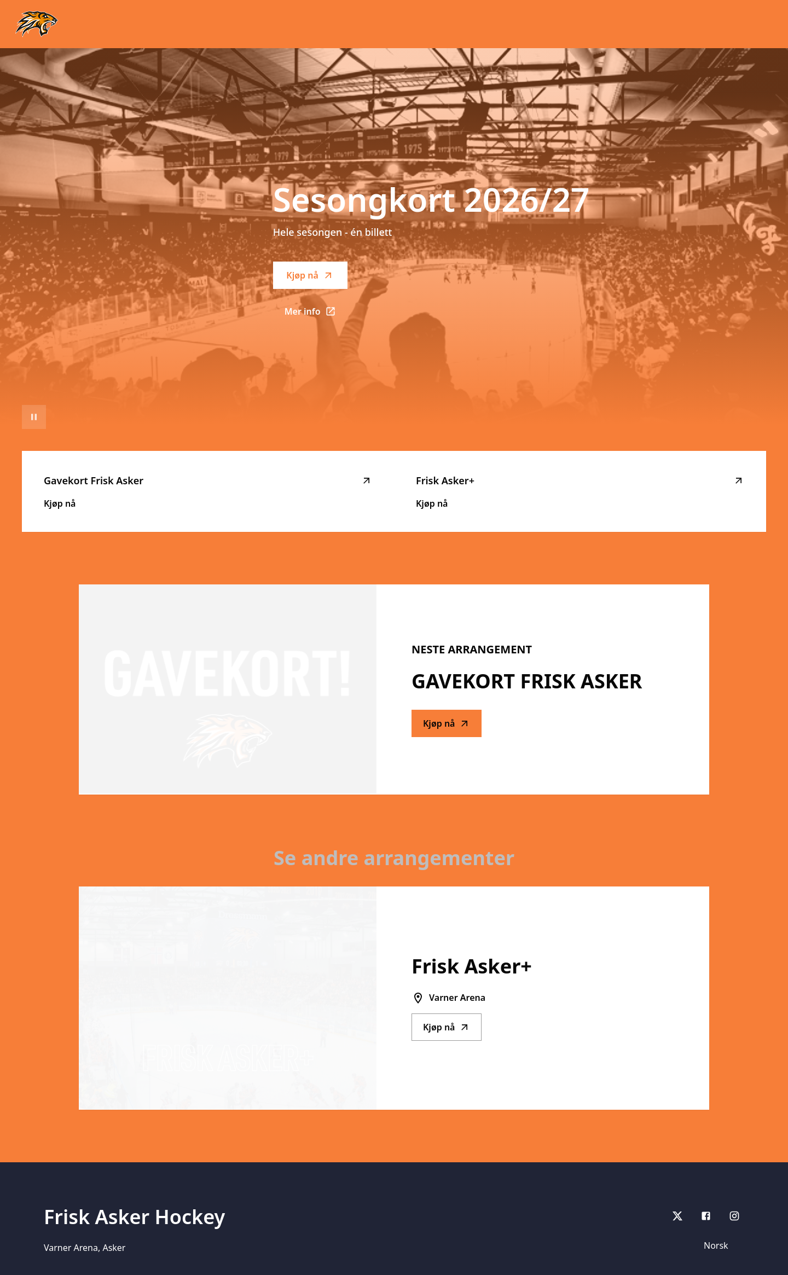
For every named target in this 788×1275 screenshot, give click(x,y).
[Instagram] (734, 1216)
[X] (677, 1216)
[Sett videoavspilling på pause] (34, 417)
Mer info (316, 314)
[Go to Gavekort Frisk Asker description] (227, 689)
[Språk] (720, 1245)
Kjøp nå (309, 275)
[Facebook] (706, 1216)
